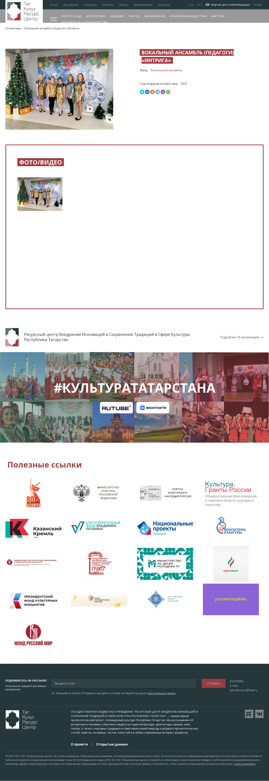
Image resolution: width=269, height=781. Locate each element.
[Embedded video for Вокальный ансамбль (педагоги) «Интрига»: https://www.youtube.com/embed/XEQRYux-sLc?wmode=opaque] (134, 261)
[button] (39, 197)
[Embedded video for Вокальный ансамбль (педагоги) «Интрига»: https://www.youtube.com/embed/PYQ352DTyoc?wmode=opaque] (54, 261)
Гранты (134, 16)
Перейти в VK (259, 714)
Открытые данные (112, 744)
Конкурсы (164, 5)
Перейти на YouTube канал (249, 714)
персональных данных (162, 693)
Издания (117, 16)
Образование (154, 16)
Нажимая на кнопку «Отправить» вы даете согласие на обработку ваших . (116, 693)
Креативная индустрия (188, 16)
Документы (70, 5)
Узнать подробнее (245, 764)
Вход (258, 4)
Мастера (217, 16)
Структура (90, 5)
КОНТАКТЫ (237, 681)
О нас (54, 5)
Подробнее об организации (239, 337)
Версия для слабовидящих (230, 4)
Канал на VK (152, 408)
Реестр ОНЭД (71, 16)
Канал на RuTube (116, 408)
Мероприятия (143, 5)
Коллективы (95, 16)
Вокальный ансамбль (166, 70)
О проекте (79, 744)
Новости (107, 5)
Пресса (123, 5)
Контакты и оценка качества (84, 22)
